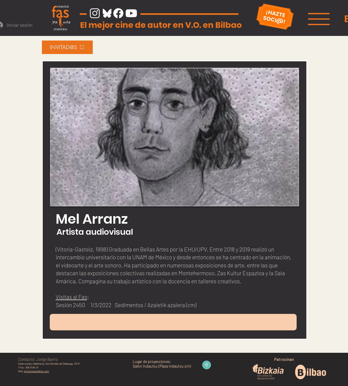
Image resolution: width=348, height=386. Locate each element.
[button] (319, 19)
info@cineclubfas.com (36, 371)
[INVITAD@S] (67, 47)
